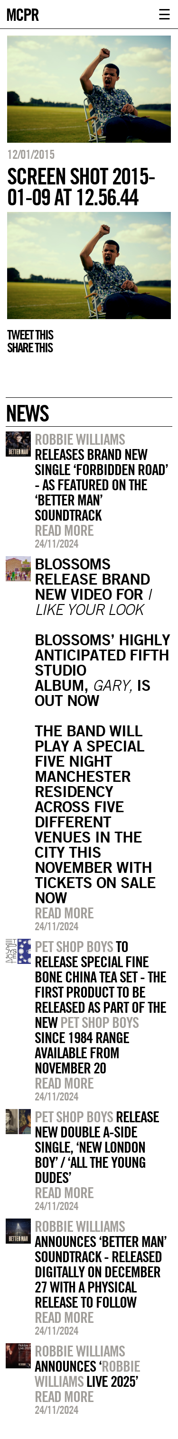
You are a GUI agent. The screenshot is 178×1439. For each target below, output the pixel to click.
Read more (64, 530)
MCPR (22, 13)
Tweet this (30, 335)
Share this (29, 347)
